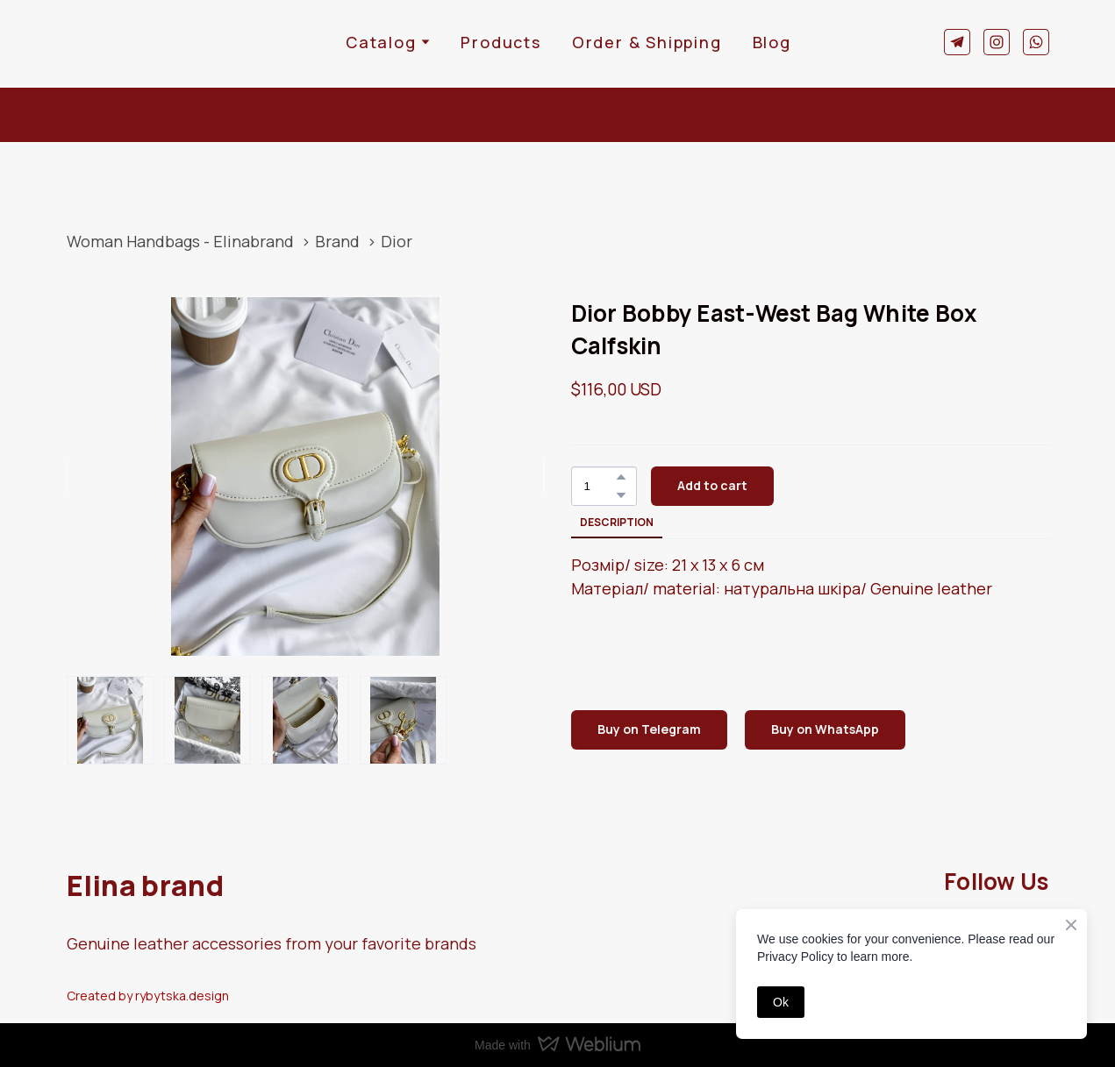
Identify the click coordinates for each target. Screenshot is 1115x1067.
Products (500, 42)
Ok (781, 1002)
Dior (396, 241)
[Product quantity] (600, 486)
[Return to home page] (121, 42)
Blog (772, 42)
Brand (337, 241)
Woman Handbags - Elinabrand (180, 241)
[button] (957, 42)
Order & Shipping (647, 42)
